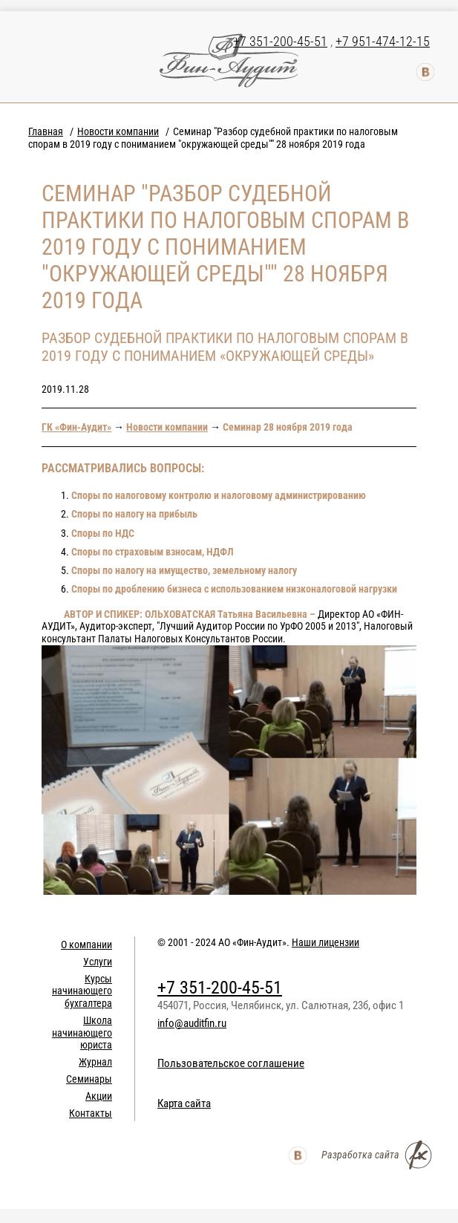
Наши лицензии (325, 942)
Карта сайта (184, 1103)
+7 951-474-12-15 (383, 41)
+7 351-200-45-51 (280, 41)
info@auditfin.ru (191, 1023)
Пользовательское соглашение (230, 1063)
